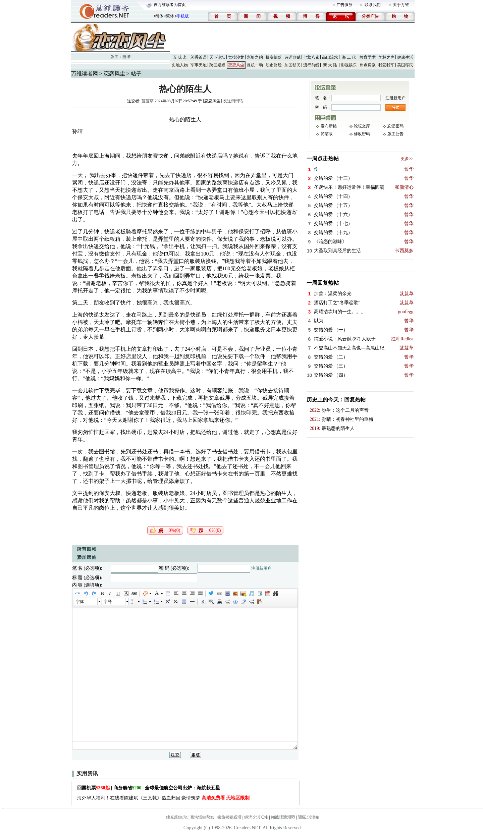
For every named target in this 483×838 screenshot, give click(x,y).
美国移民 (405, 65)
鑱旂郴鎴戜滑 (229, 817)
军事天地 (199, 65)
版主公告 (395, 133)
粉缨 (126, 56)
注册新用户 (261, 568)
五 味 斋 (180, 57)
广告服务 (344, 4)
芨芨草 (148, 101)
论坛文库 (362, 126)
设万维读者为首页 (170, 4)
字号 (108, 601)
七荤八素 (311, 57)
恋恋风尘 (236, 65)
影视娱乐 (349, 65)
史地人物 (180, 65)
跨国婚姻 (217, 65)
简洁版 (327, 133)
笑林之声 (386, 57)
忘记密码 (395, 126)
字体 (80, 601)
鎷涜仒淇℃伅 (256, 817)
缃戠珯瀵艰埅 (283, 817)
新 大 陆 (330, 65)
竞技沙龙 (236, 57)
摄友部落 (274, 57)
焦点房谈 (368, 65)
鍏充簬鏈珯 (176, 817)
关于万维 (401, 4)
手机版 (183, 16)
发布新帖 (329, 126)
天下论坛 (217, 57)
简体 (159, 16)
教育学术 (368, 57)
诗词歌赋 (292, 57)
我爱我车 (386, 65)
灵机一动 (255, 65)
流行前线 (311, 65)
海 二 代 (349, 57)
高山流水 (330, 57)
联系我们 (373, 4)
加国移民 (292, 65)
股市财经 (274, 65)
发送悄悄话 (233, 101)
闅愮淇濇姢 (308, 817)
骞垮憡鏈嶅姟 (202, 817)
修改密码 (362, 133)
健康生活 (405, 57)
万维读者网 (84, 73)
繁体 (170, 16)
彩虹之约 (255, 57)
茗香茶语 (199, 57)
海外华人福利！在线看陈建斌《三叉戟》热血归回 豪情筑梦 (163, 797)
